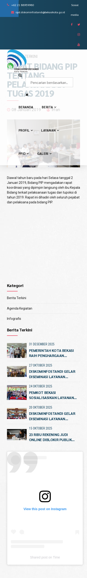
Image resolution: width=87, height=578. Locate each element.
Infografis (14, 318)
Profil (25, 130)
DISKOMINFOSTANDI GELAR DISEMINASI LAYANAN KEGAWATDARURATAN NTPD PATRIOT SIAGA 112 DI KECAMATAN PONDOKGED (53, 416)
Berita (49, 107)
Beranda (26, 107)
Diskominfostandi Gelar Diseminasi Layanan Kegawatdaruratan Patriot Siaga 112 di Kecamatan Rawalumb (52, 374)
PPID (24, 153)
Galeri (44, 153)
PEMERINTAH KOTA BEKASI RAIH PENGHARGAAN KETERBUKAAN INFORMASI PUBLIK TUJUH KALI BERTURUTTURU (51, 353)
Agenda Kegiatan (19, 308)
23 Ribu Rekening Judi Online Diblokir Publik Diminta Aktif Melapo (50, 437)
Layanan (50, 130)
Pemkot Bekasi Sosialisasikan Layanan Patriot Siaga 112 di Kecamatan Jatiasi (51, 395)
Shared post (39, 557)
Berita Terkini (16, 298)
